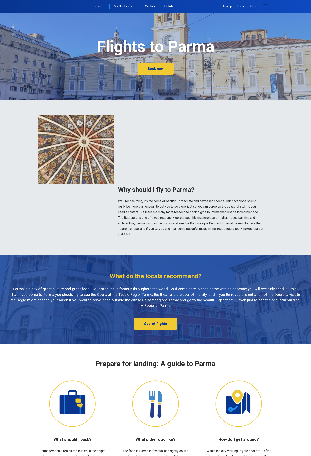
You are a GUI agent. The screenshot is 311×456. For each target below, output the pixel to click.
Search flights (155, 324)
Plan (99, 6)
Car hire (150, 6)
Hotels (169, 6)
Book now (156, 68)
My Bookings (125, 6)
